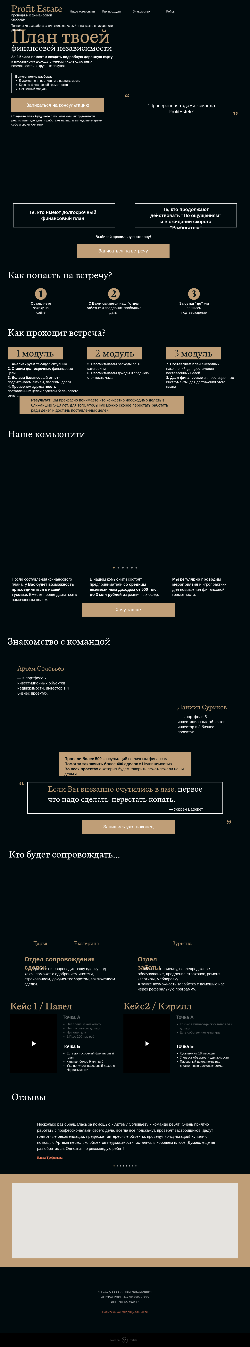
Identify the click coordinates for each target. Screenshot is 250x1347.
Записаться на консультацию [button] (57, 105)
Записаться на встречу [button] (123, 250)
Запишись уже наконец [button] (128, 826)
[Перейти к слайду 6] (129, 1166)
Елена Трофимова (49, 1157)
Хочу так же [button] (128, 609)
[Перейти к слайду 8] (136, 1166)
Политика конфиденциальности (125, 1312)
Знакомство (141, 11)
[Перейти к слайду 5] (126, 1166)
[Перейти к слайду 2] (117, 1166)
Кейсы (170, 11)
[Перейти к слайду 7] (132, 1166)
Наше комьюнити (82, 11)
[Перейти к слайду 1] (114, 1166)
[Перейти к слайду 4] (123, 1166)
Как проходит (111, 11)
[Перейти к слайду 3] (120, 1166)
